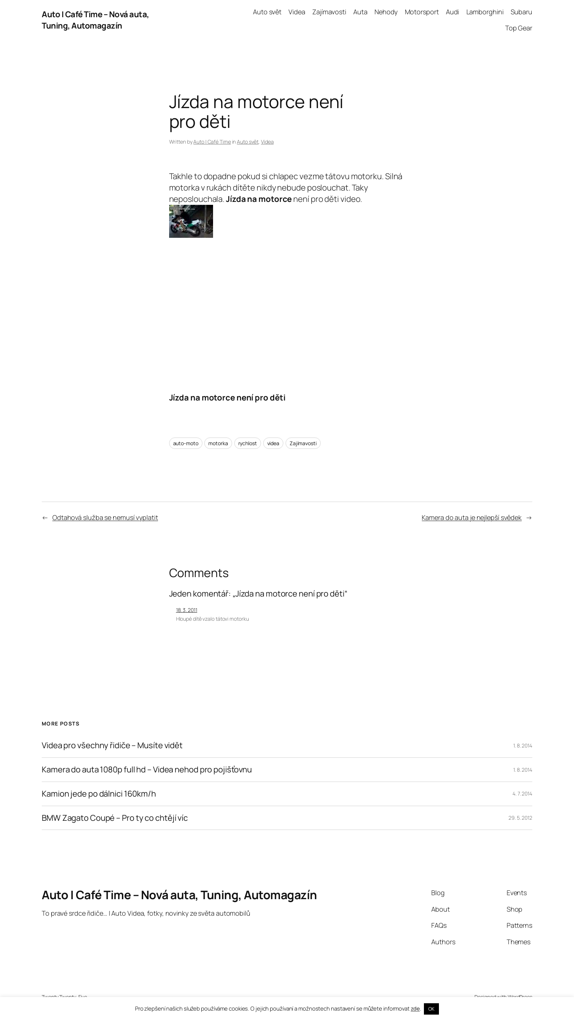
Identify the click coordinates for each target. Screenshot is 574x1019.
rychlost (247, 443)
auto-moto (185, 443)
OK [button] (431, 1008)
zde (415, 1008)
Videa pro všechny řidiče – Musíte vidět (112, 745)
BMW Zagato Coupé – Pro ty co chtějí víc (115, 818)
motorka (218, 443)
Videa (267, 141)
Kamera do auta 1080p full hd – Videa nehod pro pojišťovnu (147, 769)
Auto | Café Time (212, 141)
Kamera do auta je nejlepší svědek (472, 517)
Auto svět (247, 141)
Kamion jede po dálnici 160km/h (99, 793)
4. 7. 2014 (522, 793)
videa (273, 443)
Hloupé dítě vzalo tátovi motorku (212, 618)
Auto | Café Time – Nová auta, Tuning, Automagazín (95, 20)
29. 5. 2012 (520, 817)
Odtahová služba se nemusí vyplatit (105, 517)
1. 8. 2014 (522, 745)
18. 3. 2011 (186, 609)
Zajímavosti (303, 443)
